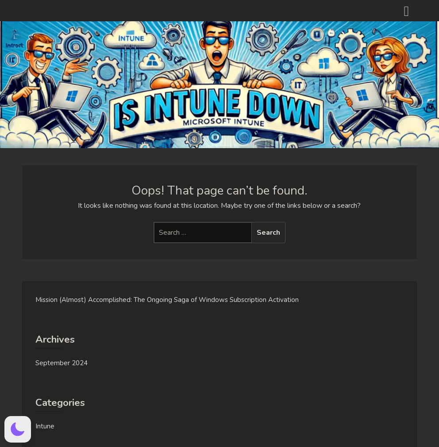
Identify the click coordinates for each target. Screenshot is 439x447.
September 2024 (61, 363)
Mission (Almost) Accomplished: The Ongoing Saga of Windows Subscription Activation (167, 299)
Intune (44, 426)
